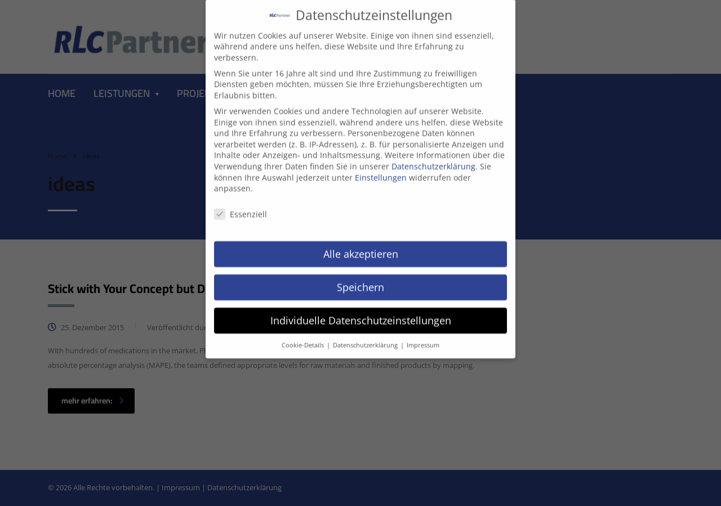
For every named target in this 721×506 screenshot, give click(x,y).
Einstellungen (381, 168)
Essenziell (240, 206)
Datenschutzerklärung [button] (366, 336)
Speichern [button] (360, 278)
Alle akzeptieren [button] (360, 245)
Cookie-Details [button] (304, 336)
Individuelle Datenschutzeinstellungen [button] (360, 311)
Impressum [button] (423, 336)
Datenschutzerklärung (433, 157)
